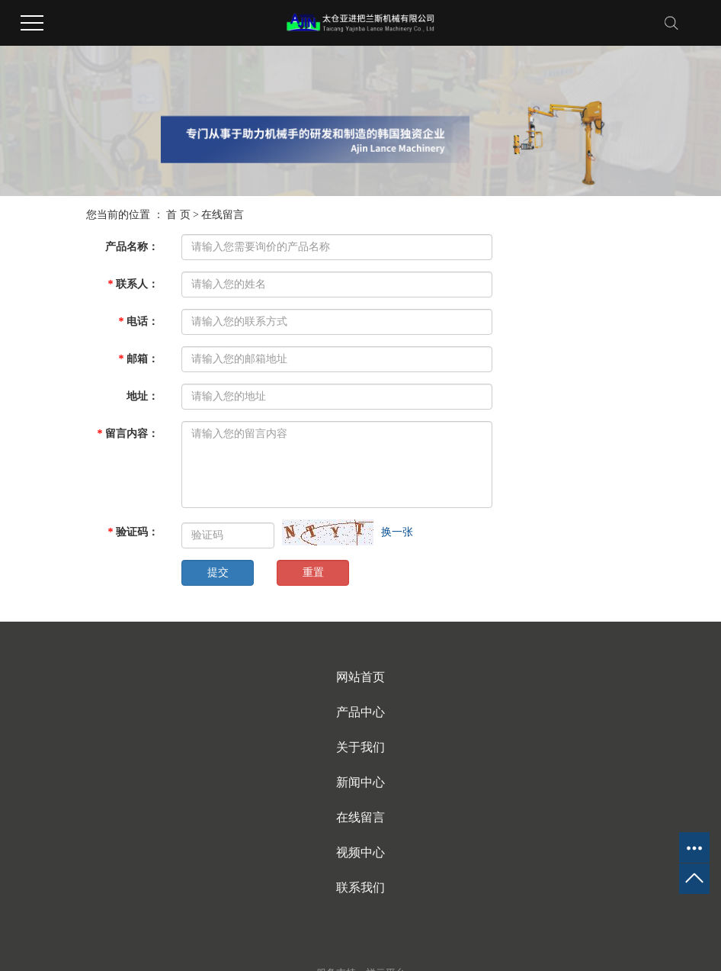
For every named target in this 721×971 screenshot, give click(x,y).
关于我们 (360, 747)
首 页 (178, 214)
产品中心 (360, 712)
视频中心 (360, 852)
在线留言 (360, 817)
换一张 (397, 532)
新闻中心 (360, 782)
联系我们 (360, 887)
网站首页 (360, 676)
